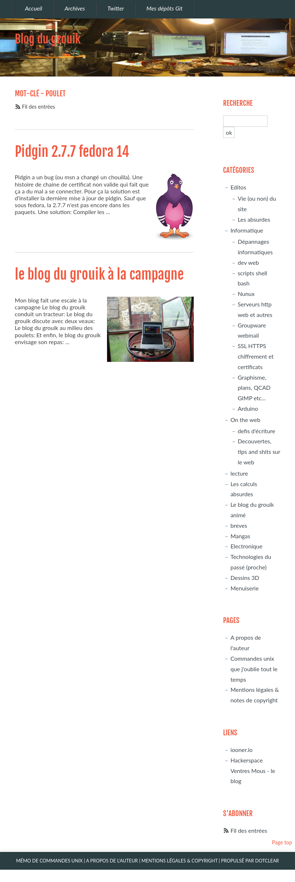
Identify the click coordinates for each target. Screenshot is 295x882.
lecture (239, 473)
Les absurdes (254, 219)
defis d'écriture (256, 430)
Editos (238, 187)
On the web (245, 419)
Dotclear (267, 861)
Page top (282, 842)
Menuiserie (244, 588)
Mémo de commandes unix (49, 861)
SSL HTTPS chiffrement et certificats (255, 356)
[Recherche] (245, 121)
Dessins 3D (244, 577)
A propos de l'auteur (112, 861)
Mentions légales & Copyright (179, 861)
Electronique (246, 546)
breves (238, 525)
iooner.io (241, 749)
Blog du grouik (48, 39)
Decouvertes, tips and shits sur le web (259, 451)
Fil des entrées (38, 107)
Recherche (238, 103)
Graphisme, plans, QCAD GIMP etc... (254, 388)
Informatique (246, 230)
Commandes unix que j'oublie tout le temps (253, 669)
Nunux (246, 293)
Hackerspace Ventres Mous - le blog (252, 771)
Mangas (240, 535)
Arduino (248, 408)
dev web (248, 262)
